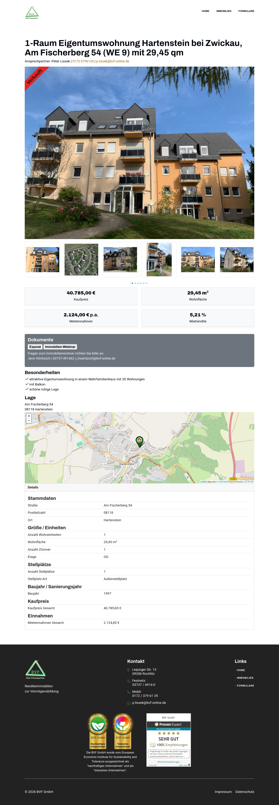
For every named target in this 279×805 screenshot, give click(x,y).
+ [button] (29, 416)
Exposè (35, 346)
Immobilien (244, 678)
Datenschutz (244, 792)
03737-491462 (64, 358)
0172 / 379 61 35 (145, 695)
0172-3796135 (83, 61)
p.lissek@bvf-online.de (114, 61)
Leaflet (203, 482)
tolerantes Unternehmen (110, 770)
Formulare (244, 685)
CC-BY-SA (248, 482)
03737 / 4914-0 (143, 684)
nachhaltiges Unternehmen (105, 765)
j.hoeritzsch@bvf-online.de (97, 358)
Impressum (223, 792)
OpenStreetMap (225, 482)
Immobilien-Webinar (60, 346)
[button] (132, 283)
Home (240, 670)
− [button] (29, 420)
